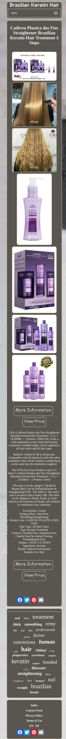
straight (22, 687)
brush (34, 692)
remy (51, 623)
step (22, 630)
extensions (24, 642)
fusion (39, 635)
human (47, 642)
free (29, 680)
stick (30, 630)
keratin (20, 661)
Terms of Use (34, 720)
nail (51, 679)
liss (15, 630)
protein (27, 637)
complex (52, 655)
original (36, 663)
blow (48, 674)
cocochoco (38, 655)
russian (25, 669)
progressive (20, 655)
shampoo (40, 681)
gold (16, 651)
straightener (18, 681)
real (17, 618)
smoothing (33, 624)
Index (34, 705)
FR (37, 725)
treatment (43, 617)
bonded (50, 662)
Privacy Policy (34, 715)
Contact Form (34, 710)
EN (31, 725)
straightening (30, 673)
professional (45, 629)
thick (17, 624)
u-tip (52, 651)
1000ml (40, 650)
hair (26, 649)
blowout (39, 668)
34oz (26, 618)
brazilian (41, 686)
